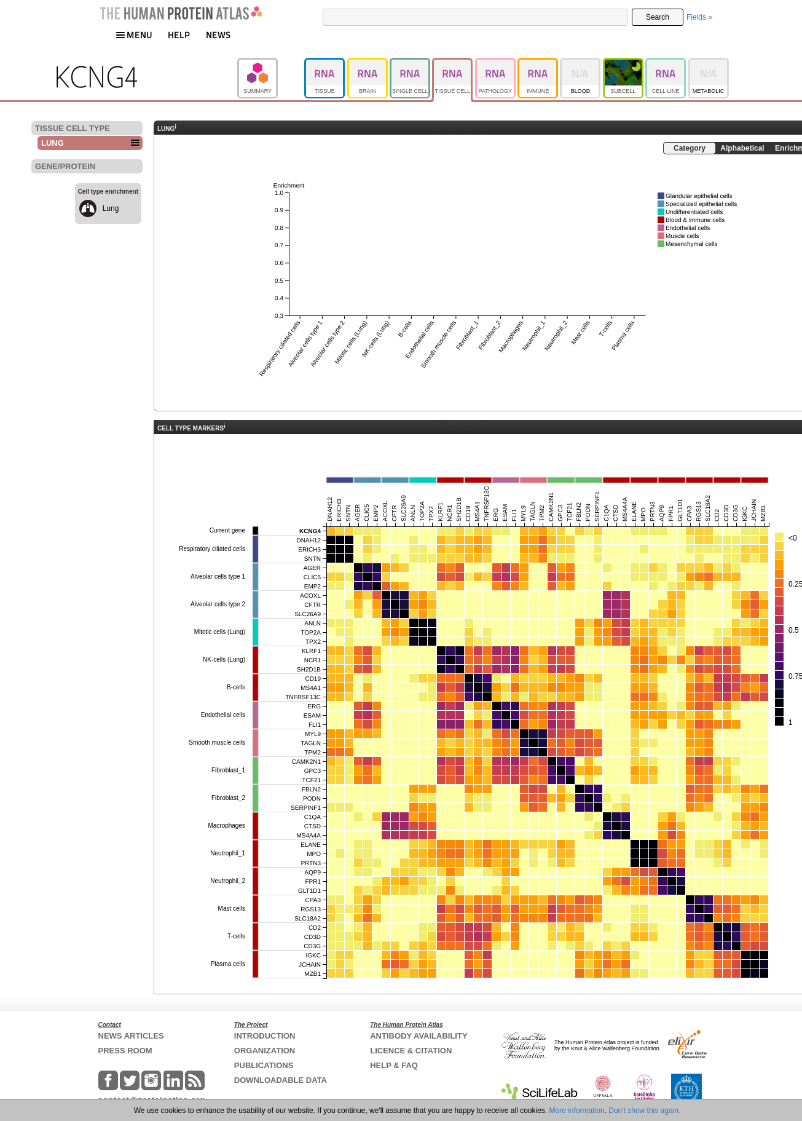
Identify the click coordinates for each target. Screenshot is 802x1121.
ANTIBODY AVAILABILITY (418, 1035)
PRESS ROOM (125, 1050)
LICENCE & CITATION (411, 1050)
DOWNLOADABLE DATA (280, 1080)
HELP (179, 34)
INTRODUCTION (265, 1035)
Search (657, 17)
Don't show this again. (644, 1110)
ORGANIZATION (264, 1050)
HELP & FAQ (394, 1065)
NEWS (218, 34)
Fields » (699, 17)
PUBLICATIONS (264, 1065)
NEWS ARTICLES (131, 1035)
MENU (134, 34)
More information (577, 1110)
